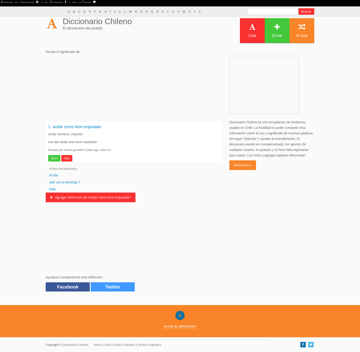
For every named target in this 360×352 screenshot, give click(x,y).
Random (129, 344)
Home (98, 344)
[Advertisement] (134, 89)
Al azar (302, 30)
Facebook (67, 286)
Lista (252, 30)
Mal (67, 158)
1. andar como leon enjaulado (74, 126)
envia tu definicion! (180, 326)
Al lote (53, 175)
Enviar (277, 30)
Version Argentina (149, 344)
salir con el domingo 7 (64, 182)
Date (52, 189)
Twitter (112, 286)
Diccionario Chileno (97, 21)
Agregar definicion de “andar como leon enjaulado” (90, 197)
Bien (54, 158)
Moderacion (243, 165)
